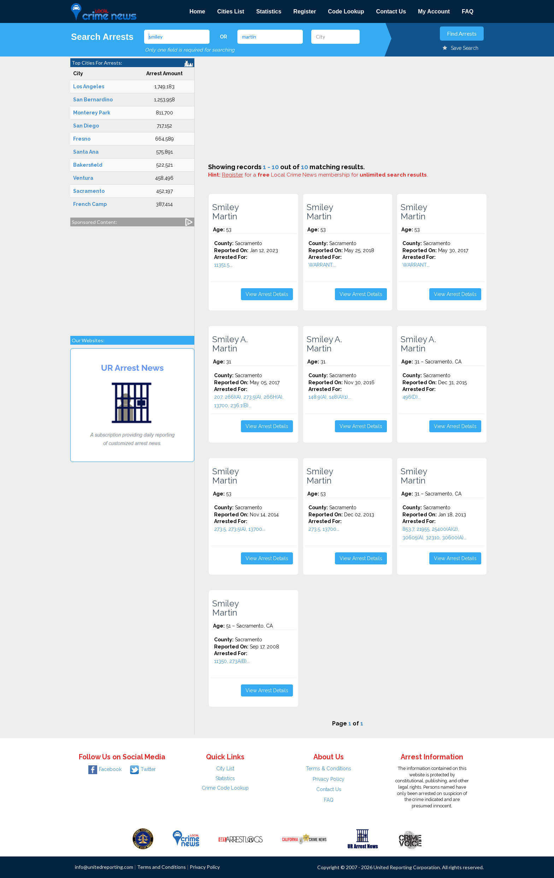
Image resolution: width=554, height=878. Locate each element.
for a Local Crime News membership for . (325, 175)
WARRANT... (322, 265)
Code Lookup (346, 11)
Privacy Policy (328, 779)
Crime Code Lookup (225, 788)
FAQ (467, 11)
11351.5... (223, 265)
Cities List (230, 11)
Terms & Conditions (328, 768)
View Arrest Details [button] (267, 294)
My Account (434, 11)
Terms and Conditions (161, 867)
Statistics (268, 11)
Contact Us (391, 11)
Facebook (105, 769)
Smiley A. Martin (230, 344)
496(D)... (411, 397)
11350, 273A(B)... (232, 661)
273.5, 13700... (324, 529)
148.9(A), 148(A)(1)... (329, 397)
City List (225, 768)
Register (304, 11)
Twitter (143, 769)
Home (197, 11)
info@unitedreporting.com (104, 867)
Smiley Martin (225, 211)
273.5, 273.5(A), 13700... (239, 529)
